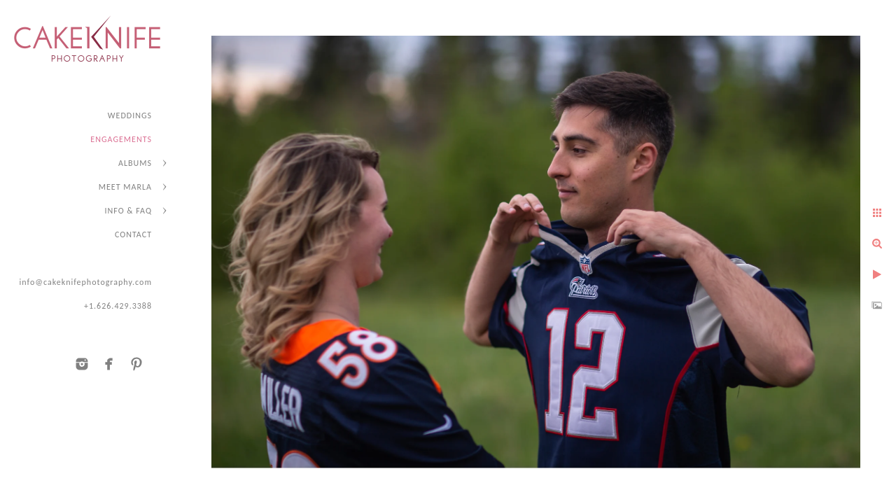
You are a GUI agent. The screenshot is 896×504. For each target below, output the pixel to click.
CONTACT (133, 234)
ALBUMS (135, 163)
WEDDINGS (130, 115)
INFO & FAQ (128, 211)
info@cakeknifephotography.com (85, 282)
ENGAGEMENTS (121, 139)
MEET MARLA (125, 187)
